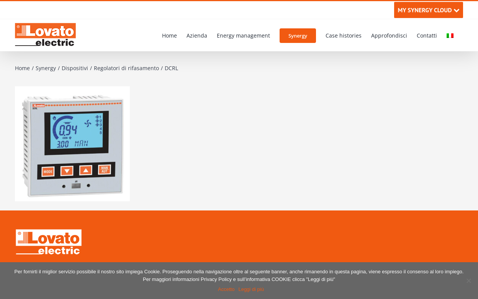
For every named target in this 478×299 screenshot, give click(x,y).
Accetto (226, 289)
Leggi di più (251, 289)
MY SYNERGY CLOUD (428, 10)
